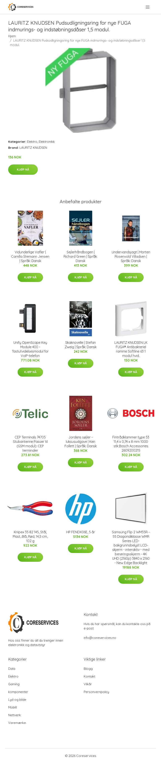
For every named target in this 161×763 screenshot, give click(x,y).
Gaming (13, 684)
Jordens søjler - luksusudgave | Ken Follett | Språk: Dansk (81, 441)
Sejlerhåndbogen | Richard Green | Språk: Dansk (80, 256)
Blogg (88, 669)
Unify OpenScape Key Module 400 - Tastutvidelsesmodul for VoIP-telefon (30, 349)
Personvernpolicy (96, 692)
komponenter (18, 692)
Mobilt (12, 707)
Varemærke (17, 723)
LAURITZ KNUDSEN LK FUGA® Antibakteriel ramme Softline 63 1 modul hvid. (130, 349)
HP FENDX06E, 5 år (80, 532)
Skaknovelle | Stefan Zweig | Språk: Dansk (80, 344)
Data (11, 669)
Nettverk (14, 715)
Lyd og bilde (17, 700)
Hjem (12, 36)
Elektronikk (47, 142)
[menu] (148, 7)
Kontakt (89, 676)
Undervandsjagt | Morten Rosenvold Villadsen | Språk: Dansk (131, 256)
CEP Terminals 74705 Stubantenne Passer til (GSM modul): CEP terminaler (30, 443)
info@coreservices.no (100, 638)
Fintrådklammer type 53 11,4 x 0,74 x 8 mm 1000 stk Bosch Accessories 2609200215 (130, 443)
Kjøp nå (23, 169)
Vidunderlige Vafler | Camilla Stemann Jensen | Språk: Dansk (30, 256)
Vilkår (88, 684)
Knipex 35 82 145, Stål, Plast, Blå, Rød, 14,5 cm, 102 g (30, 536)
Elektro (32, 142)
